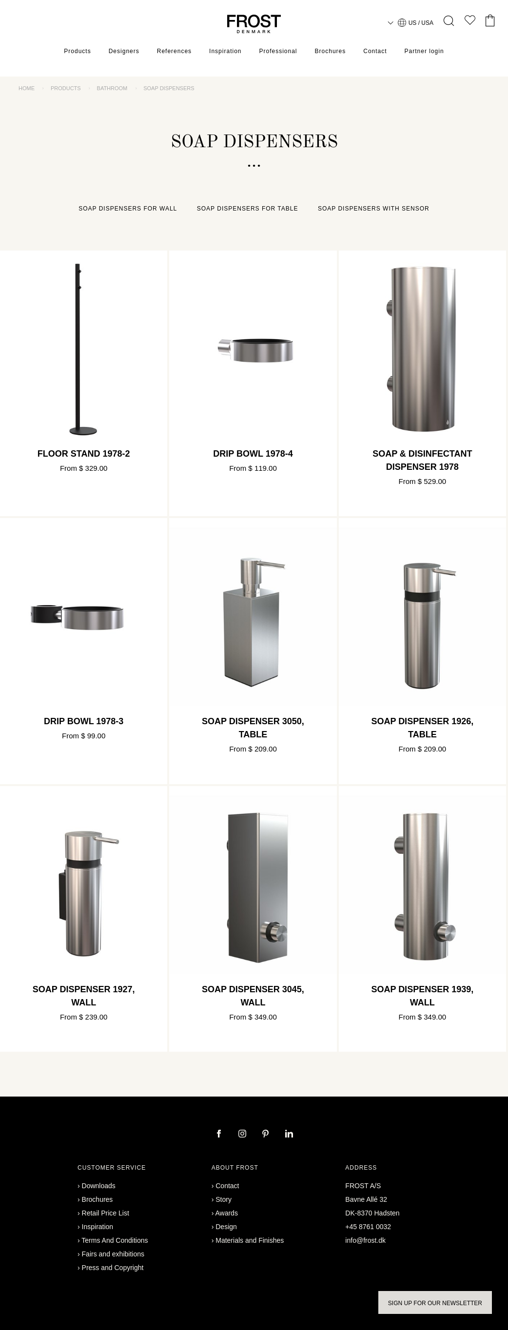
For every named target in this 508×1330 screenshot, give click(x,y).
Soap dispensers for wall (127, 208)
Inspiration (225, 51)
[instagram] (243, 1134)
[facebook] (220, 1134)
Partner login (424, 51)
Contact (375, 51)
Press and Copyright (113, 1268)
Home (27, 88)
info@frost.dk (365, 1240)
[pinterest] (266, 1134)
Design (226, 1227)
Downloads (99, 1186)
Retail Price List (105, 1213)
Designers (124, 51)
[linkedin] (289, 1134)
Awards (226, 1213)
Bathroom (112, 88)
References (174, 51)
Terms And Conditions (114, 1240)
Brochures (330, 51)
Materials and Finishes (249, 1240)
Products (77, 51)
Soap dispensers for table (247, 208)
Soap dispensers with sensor (374, 208)
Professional (278, 51)
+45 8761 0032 (368, 1227)
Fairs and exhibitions (113, 1254)
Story (223, 1199)
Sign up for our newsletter (435, 1303)
